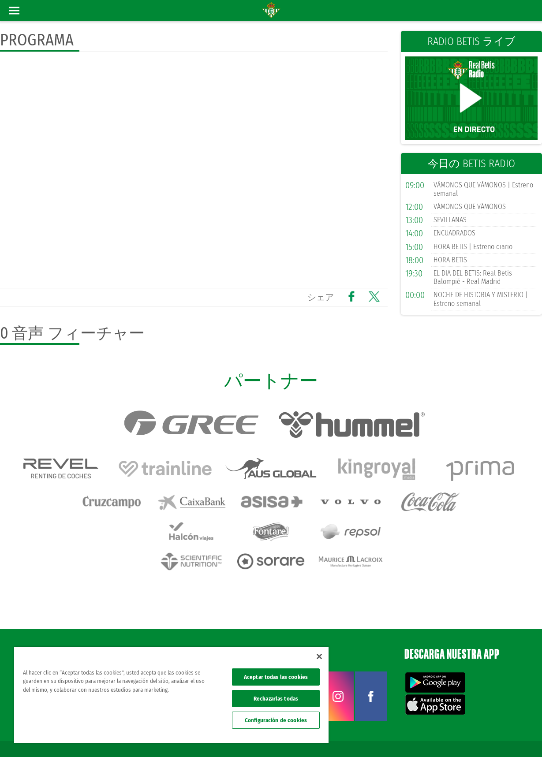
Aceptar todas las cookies (276, 677)
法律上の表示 (356, 736)
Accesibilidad (478, 736)
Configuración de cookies (276, 720)
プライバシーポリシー (404, 736)
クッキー (447, 736)
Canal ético (510, 736)
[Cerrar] (319, 656)
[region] (171, 695)
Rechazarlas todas (276, 698)
